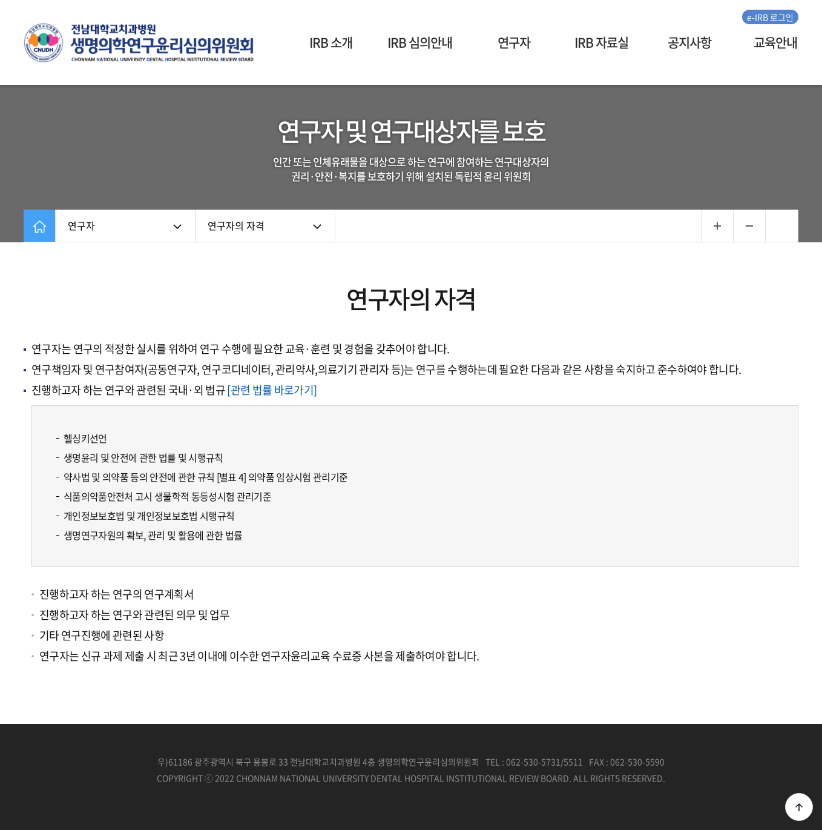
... (717, 226)
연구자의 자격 (236, 225)
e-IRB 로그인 (770, 17)
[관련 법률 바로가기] (272, 390)
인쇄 (782, 226)
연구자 (81, 225)
